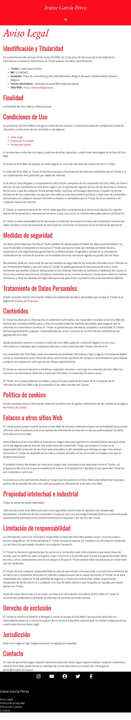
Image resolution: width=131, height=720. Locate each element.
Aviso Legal (17, 137)
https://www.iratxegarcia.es (38, 87)
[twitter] (79, 676)
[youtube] (53, 676)
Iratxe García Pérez (65, 7)
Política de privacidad (12, 703)
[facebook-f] (91, 676)
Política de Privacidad (23, 140)
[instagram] (40, 676)
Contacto (5, 710)
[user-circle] (66, 676)
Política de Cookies (21, 144)
